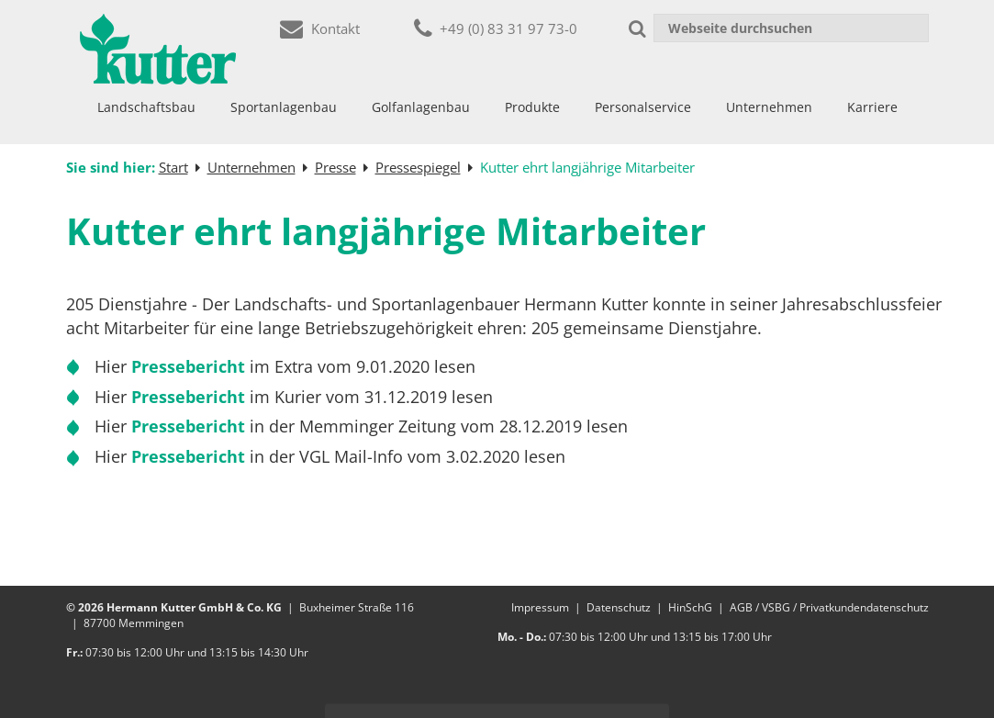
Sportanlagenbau (283, 107)
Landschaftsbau (146, 107)
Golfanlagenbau (421, 107)
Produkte (532, 107)
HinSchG (690, 607)
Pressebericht (190, 366)
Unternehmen (769, 107)
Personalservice (643, 107)
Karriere (872, 107)
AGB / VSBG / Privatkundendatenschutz (829, 607)
